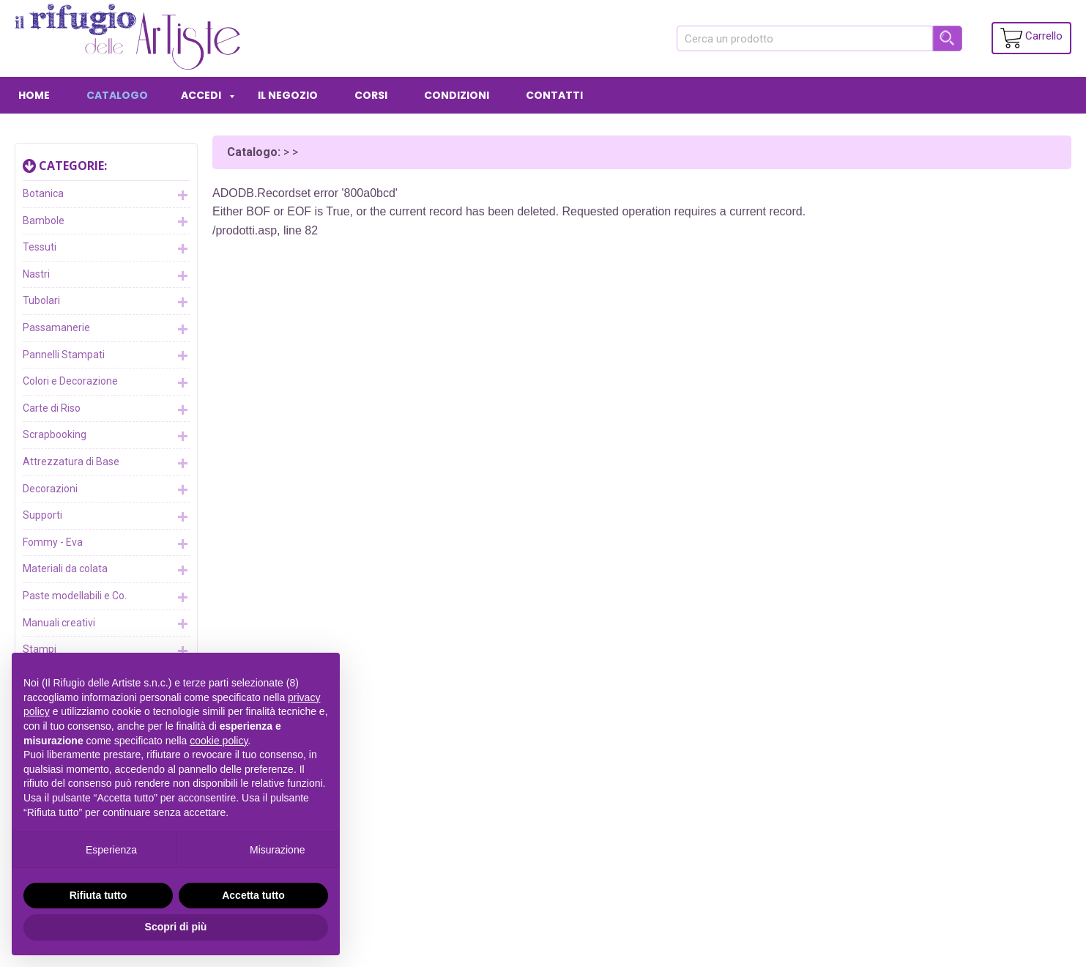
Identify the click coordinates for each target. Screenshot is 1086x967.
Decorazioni (106, 489)
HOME (34, 95)
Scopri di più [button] (176, 927)
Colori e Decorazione (106, 382)
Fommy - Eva (106, 543)
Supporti (106, 516)
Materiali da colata (106, 570)
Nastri (106, 275)
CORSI (370, 95)
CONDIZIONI (456, 95)
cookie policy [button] (219, 740)
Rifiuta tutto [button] (98, 895)
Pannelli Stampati (106, 355)
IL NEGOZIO (288, 95)
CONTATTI (554, 95)
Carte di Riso (106, 409)
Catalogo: (253, 152)
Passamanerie (106, 329)
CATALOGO (117, 95)
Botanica (106, 195)
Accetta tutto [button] (253, 895)
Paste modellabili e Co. (106, 597)
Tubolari (106, 302)
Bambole (106, 221)
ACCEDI (201, 95)
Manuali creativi (106, 623)
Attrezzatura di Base (106, 463)
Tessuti (106, 248)
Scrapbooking (106, 436)
